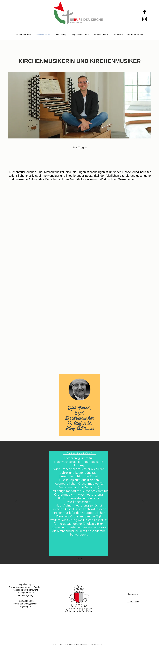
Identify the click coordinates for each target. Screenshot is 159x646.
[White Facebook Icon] (81, 632)
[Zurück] (16, 502)
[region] (79, 405)
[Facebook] (144, 12)
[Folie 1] (78, 558)
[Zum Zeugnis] (79, 147)
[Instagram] (144, 19)
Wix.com (98, 644)
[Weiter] (143, 502)
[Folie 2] (81, 558)
